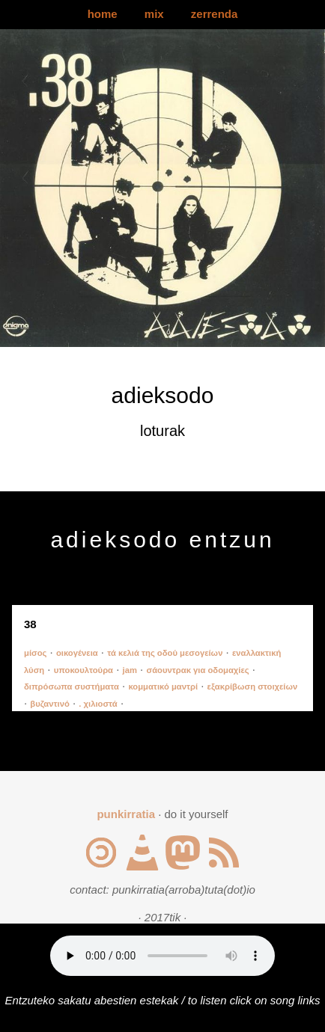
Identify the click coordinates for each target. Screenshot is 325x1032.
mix (154, 13)
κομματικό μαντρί (163, 686)
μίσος (35, 652)
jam (130, 670)
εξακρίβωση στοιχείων (252, 686)
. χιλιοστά (98, 703)
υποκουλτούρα (83, 670)
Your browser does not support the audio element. (162, 956)
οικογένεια (77, 652)
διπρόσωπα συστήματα (71, 686)
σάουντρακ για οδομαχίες (197, 670)
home (103, 13)
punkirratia (126, 814)
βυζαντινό (49, 703)
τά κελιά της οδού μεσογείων (164, 652)
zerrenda (214, 13)
